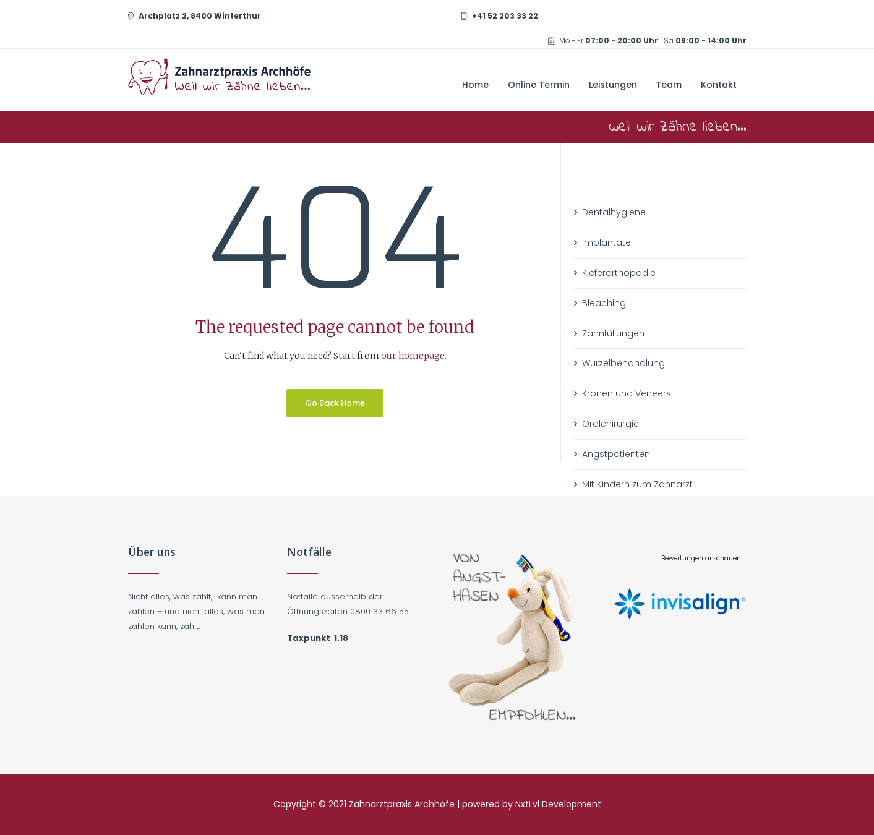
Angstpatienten (616, 454)
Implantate (606, 242)
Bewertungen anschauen (701, 558)
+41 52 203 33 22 (505, 16)
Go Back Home (335, 403)
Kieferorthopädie (619, 273)
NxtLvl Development (558, 804)
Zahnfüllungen (613, 333)
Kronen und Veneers (626, 393)
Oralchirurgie (610, 423)
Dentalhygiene (614, 212)
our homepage (413, 355)
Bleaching (604, 303)
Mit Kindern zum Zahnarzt (637, 484)
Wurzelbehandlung (623, 363)
